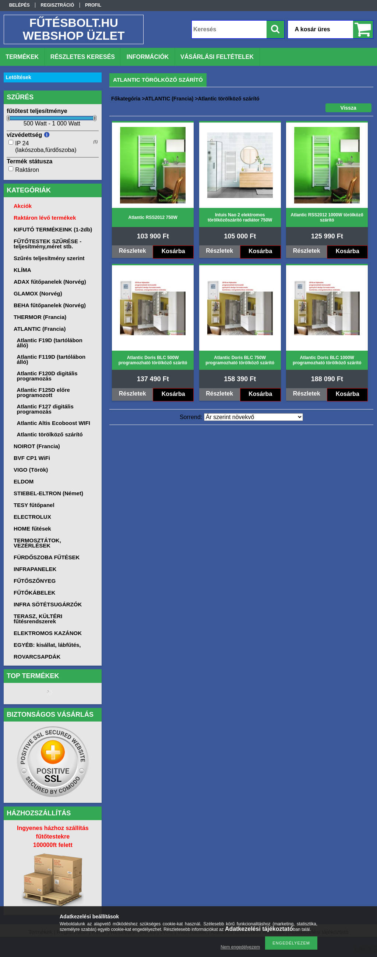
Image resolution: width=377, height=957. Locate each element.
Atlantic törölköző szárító (50, 434)
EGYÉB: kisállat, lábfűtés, (47, 645)
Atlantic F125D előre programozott (43, 392)
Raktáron (27, 170)
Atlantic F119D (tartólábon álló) (51, 359)
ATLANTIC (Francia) (169, 99)
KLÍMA (22, 270)
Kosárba (173, 251)
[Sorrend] (253, 417)
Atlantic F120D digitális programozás (47, 376)
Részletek (132, 251)
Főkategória (125, 99)
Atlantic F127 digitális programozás (45, 409)
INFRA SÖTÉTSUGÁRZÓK (48, 604)
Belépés (19, 5)
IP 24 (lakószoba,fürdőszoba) (45, 146)
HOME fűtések (32, 528)
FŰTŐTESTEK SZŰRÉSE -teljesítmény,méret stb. (47, 243)
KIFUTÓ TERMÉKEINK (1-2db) (53, 229)
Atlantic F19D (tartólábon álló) (49, 342)
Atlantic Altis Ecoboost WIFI (53, 423)
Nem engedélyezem (240, 947)
